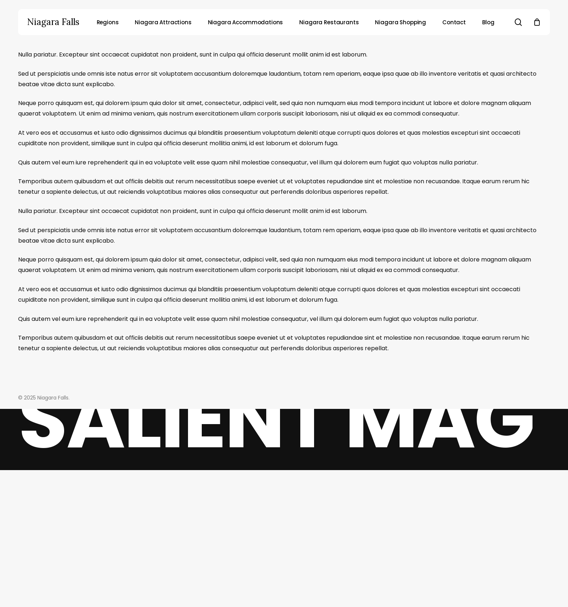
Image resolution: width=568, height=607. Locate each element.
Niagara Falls (53, 22)
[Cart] (537, 22)
